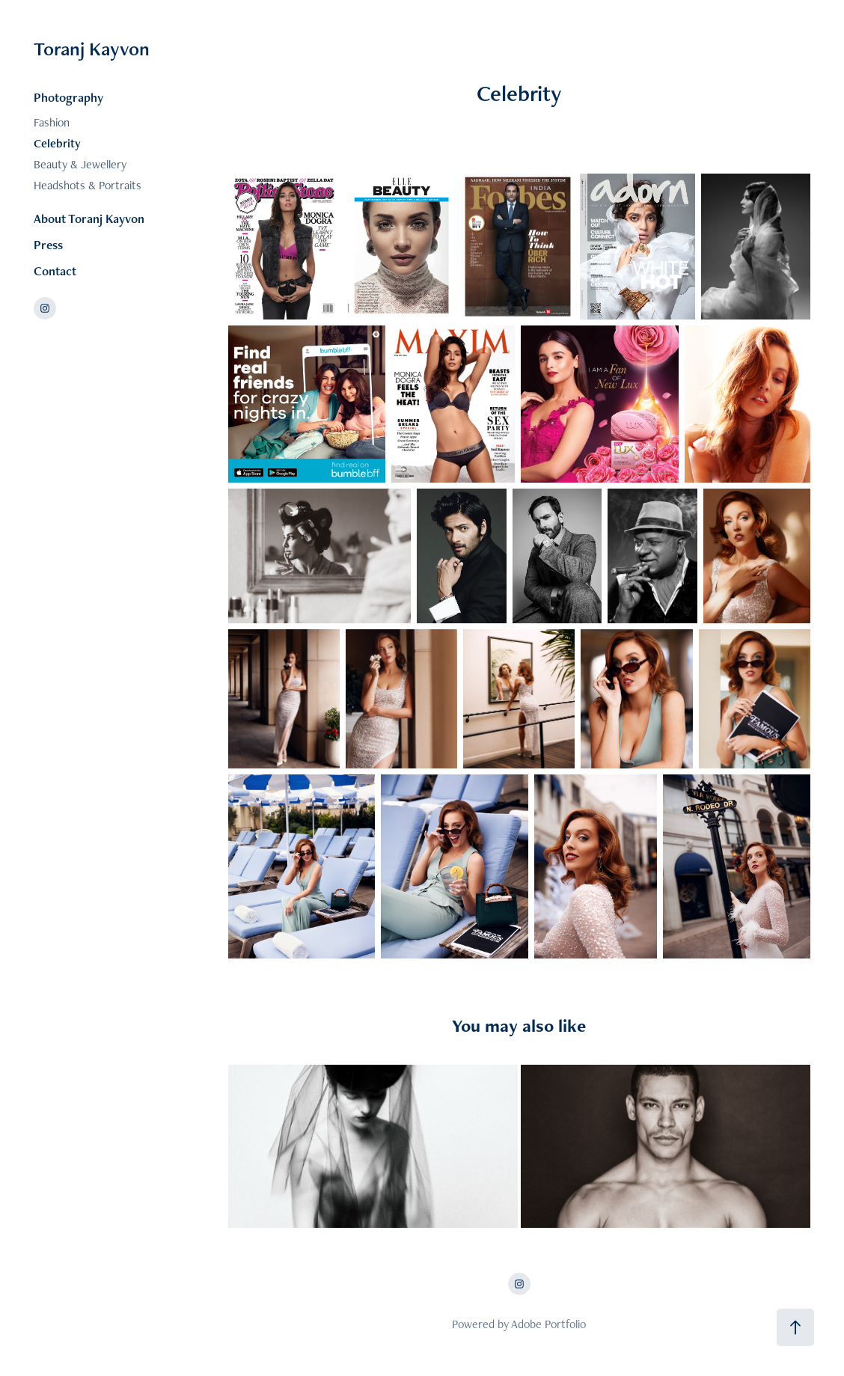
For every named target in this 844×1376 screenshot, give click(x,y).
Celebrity (57, 143)
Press (48, 244)
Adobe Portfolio (548, 1324)
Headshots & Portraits (87, 185)
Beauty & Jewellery (80, 164)
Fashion (52, 122)
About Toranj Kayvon (89, 218)
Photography (68, 97)
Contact (55, 271)
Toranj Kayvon (92, 48)
